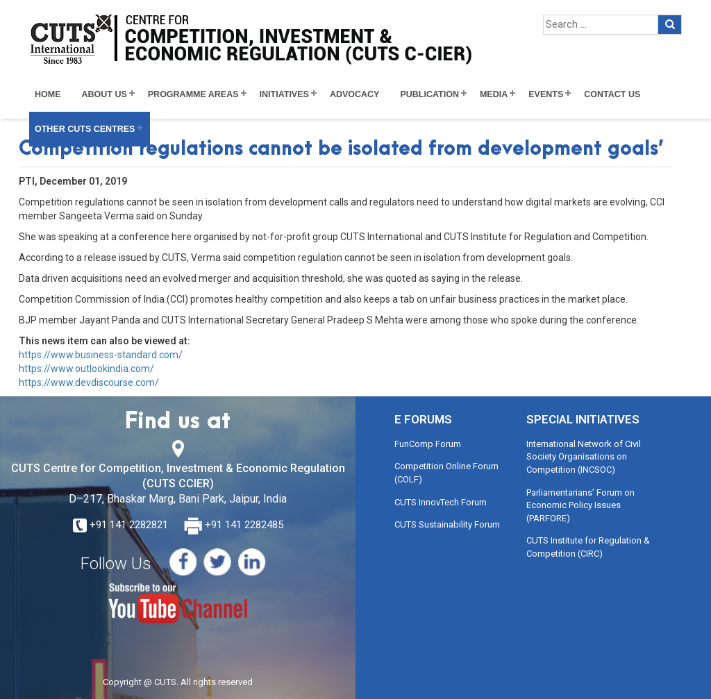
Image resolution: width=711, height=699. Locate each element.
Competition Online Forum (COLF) (446, 473)
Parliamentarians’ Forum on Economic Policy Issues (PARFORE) (580, 505)
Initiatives (284, 94)
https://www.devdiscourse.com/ (89, 382)
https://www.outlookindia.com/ (86, 368)
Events (545, 94)
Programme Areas (193, 94)
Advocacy (355, 94)
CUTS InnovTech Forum (440, 502)
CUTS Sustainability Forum (447, 524)
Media (494, 94)
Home (48, 94)
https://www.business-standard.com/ (101, 354)
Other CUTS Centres (85, 129)
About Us (104, 94)
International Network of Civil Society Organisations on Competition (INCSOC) (583, 457)
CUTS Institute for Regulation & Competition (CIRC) (588, 547)
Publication (429, 94)
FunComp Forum (427, 444)
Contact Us (612, 94)
